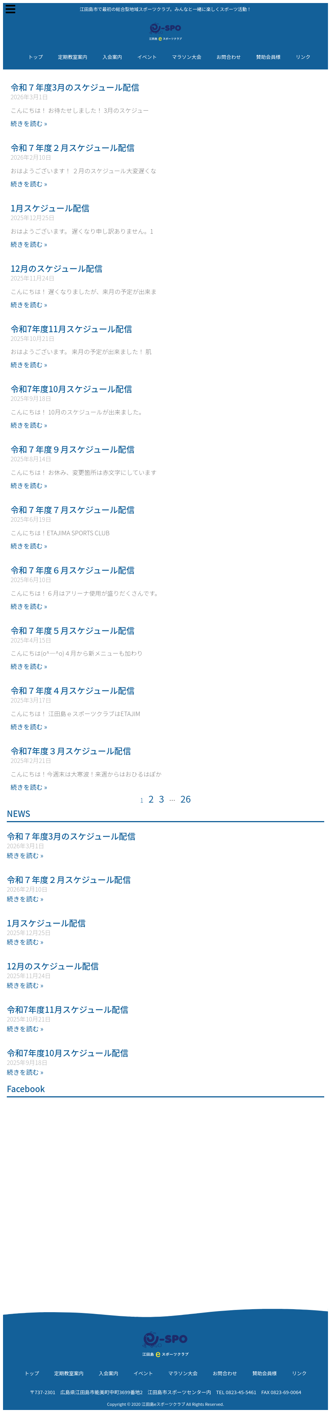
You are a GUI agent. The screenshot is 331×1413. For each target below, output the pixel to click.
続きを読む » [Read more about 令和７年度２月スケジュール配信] (29, 183)
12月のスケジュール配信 (57, 268)
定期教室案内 (72, 56)
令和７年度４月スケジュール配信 (72, 690)
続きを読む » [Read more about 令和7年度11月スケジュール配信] (29, 364)
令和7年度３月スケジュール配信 (71, 750)
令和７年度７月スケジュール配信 (72, 509)
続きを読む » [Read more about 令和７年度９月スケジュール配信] (29, 485)
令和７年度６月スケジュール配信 (72, 570)
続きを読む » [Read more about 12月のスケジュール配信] (29, 304)
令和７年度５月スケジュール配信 (72, 630)
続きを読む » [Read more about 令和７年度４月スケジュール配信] (29, 726)
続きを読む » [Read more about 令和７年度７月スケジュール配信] (29, 545)
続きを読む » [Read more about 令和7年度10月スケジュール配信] (29, 425)
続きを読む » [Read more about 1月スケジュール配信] (29, 244)
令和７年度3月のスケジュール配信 (75, 87)
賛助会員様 (268, 56)
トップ (35, 56)
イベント (147, 56)
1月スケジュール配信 (50, 208)
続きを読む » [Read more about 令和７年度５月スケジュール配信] (29, 666)
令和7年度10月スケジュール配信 (71, 388)
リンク (303, 56)
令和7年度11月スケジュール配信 (71, 328)
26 (185, 798)
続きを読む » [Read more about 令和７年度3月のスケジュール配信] (29, 123)
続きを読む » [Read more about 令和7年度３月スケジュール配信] (29, 787)
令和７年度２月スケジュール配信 (72, 147)
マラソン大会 (187, 56)
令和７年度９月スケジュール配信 (72, 449)
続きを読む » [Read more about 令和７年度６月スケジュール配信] (29, 606)
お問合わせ (229, 56)
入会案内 (112, 56)
